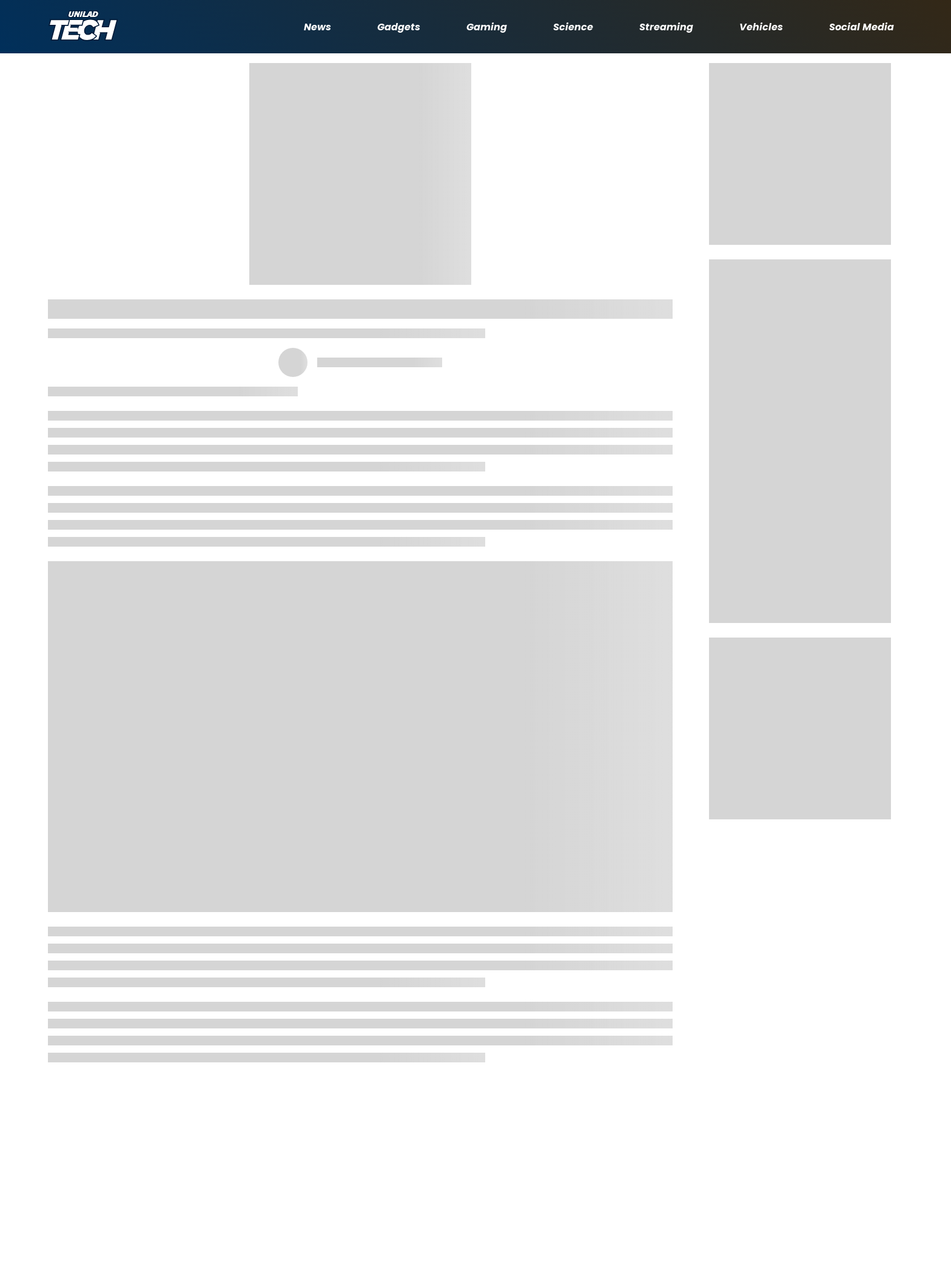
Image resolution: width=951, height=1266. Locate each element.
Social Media (861, 27)
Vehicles (761, 27)
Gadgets (398, 27)
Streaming (666, 27)
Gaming (486, 27)
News (317, 27)
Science (573, 27)
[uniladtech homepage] (83, 27)
